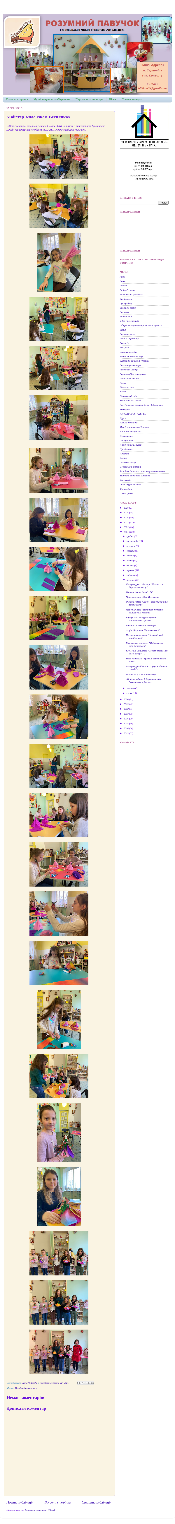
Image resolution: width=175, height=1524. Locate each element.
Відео (112, 99)
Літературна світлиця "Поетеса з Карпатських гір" (144, 586)
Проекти (124, 453)
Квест (123, 391)
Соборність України (130, 466)
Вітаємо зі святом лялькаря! (141, 625)
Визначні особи (128, 307)
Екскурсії (124, 347)
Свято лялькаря (128, 462)
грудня (130, 536)
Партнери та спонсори (90, 99)
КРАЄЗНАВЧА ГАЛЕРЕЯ (133, 413)
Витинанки (126, 316)
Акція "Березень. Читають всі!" (143, 630)
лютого (131, 688)
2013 (126, 733)
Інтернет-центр (129, 369)
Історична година (129, 378)
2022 (126, 527)
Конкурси (125, 409)
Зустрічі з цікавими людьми (134, 360)
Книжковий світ (128, 396)
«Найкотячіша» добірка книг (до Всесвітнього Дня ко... (143, 680)
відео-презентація (129, 320)
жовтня (131, 546)
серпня (130, 555)
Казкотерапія (127, 387)
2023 (126, 522)
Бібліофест (126, 298)
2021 (126, 532)
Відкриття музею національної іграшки (141, 325)
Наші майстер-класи (26, 1388)
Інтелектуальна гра (130, 365)
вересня (131, 550)
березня (131, 580)
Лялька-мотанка (128, 422)
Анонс (123, 281)
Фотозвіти (126, 489)
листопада (133, 541)
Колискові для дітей (130, 400)
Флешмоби (125, 480)
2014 (126, 728)
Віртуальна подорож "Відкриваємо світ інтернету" (145, 644)
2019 (126, 704)
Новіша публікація (20, 1502)
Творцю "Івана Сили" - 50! (139, 592)
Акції (122, 276)
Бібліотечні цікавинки (131, 294)
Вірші (123, 329)
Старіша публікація (96, 1502)
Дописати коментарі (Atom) (40, 1509)
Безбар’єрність (128, 290)
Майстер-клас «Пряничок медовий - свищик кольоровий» (145, 611)
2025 (126, 512)
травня (131, 570)
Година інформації (129, 338)
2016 (126, 718)
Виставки (125, 312)
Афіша (123, 285)
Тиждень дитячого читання (135, 475)
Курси (123, 418)
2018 (126, 708)
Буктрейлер (126, 303)
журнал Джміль (128, 351)
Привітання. (126, 449)
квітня (130, 575)
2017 (126, 713)
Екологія (124, 343)
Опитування (126, 440)
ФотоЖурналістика (130, 484)
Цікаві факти (127, 493)
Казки (123, 383)
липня (130, 560)
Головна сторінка (17, 99)
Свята (123, 457)
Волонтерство (127, 334)
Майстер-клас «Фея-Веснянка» (142, 597)
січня (130, 693)
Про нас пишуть (132, 99)
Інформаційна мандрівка (133, 374)
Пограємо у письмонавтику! (141, 674)
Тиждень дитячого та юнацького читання (142, 471)
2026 (126, 507)
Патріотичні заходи (130, 444)
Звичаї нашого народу (131, 356)
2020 (126, 699)
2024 (126, 517)
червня (130, 565)
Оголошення (126, 436)
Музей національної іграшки (52, 99)
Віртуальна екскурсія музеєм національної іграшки (141, 619)
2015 (126, 723)
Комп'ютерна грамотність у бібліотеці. (141, 404)
